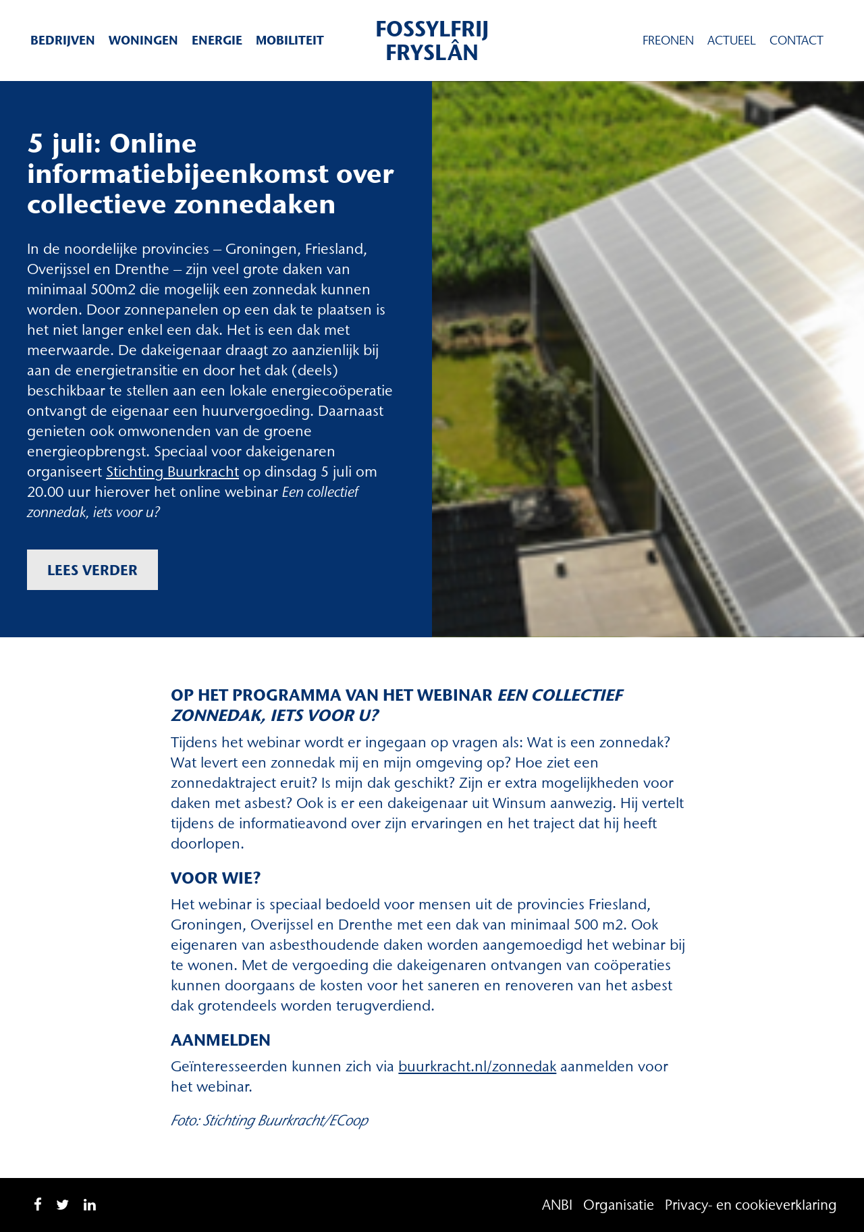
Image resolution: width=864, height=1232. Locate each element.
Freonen (668, 40)
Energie (217, 40)
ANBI (557, 1204)
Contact (797, 40)
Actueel (731, 40)
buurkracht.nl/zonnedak (477, 1066)
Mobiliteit (290, 40)
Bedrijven (62, 40)
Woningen (143, 40)
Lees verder (92, 570)
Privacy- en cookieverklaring (751, 1204)
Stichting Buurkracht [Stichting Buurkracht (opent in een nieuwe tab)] (172, 471)
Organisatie (618, 1204)
